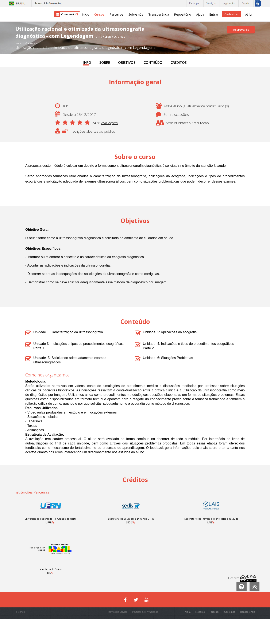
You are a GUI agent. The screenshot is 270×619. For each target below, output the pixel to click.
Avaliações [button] (109, 122)
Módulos (30, 43)
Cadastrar (231, 14)
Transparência (158, 14)
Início (85, 14)
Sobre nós (135, 14)
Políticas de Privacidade (145, 612)
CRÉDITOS (179, 62)
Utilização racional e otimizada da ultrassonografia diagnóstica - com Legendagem (85, 47)
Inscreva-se (240, 29)
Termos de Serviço (117, 612)
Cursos (99, 14)
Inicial (187, 612)
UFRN (49, 522)
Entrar (213, 14)
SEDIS (129, 522)
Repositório (182, 14)
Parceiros (116, 14)
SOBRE (104, 62)
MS (49, 573)
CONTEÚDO (153, 62)
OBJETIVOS (126, 62)
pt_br (249, 14)
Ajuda (200, 14)
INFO (87, 62)
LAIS (209, 522)
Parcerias (20, 612)
